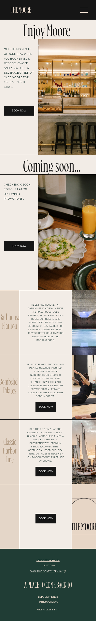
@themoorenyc (48, 602)
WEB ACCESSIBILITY (48, 609)
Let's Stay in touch (48, 560)
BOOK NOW (19, 110)
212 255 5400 (48, 565)
